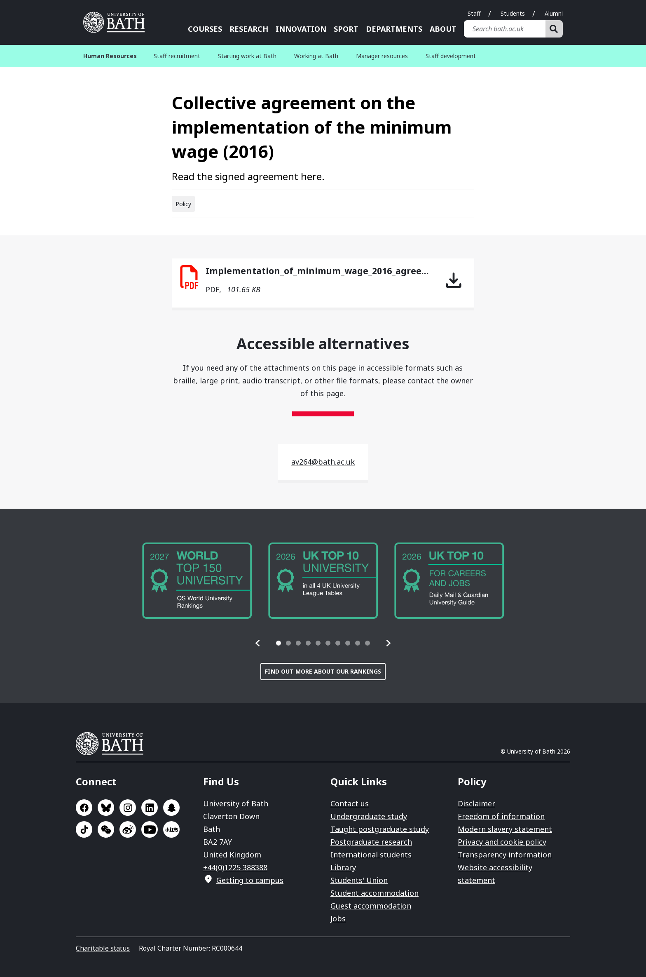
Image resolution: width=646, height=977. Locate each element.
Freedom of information (501, 816)
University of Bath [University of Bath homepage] (117, 22)
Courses (205, 29)
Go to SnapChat (171, 807)
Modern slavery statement (505, 829)
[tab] (278, 643)
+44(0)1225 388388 (235, 867)
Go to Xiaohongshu (171, 829)
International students (371, 855)
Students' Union (359, 880)
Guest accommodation (370, 906)
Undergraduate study (368, 816)
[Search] (554, 29)
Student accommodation (374, 893)
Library (343, 867)
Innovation (301, 29)
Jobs (338, 918)
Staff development (451, 56)
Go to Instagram (127, 807)
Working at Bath (316, 56)
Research (248, 29)
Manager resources (382, 56)
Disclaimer (476, 803)
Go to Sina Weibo (127, 829)
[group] (197, 581)
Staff (474, 13)
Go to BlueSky (106, 807)
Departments (394, 29)
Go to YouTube (149, 829)
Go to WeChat (106, 829)
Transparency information (505, 855)
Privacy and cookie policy (502, 842)
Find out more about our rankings (323, 671)
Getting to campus (249, 880)
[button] (258, 643)
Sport (346, 29)
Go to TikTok (84, 829)
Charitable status (103, 948)
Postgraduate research (371, 842)
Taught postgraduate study (379, 829)
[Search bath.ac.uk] (504, 29)
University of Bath (113, 743)
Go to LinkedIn (149, 807)
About (443, 29)
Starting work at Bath (247, 56)
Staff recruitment (177, 56)
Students (513, 13)
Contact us (349, 803)
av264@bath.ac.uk (323, 462)
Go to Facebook (84, 807)
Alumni (554, 13)
